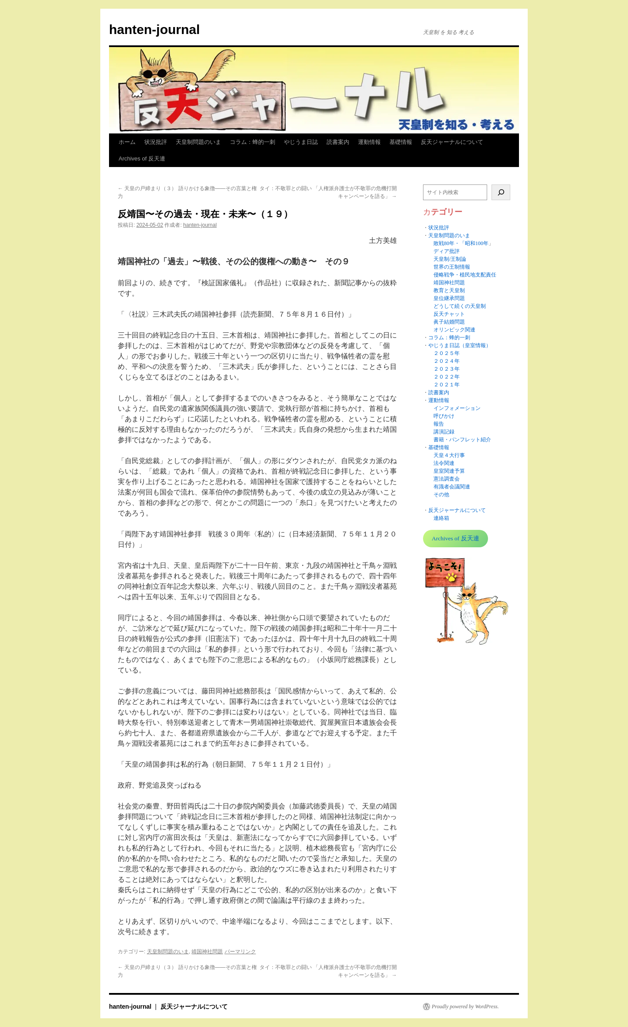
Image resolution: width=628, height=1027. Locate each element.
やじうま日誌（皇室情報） (459, 345)
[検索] (500, 192)
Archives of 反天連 (142, 158)
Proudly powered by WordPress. (465, 1006)
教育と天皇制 (449, 290)
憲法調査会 (446, 479)
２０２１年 (446, 385)
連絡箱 (441, 518)
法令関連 (443, 463)
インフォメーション (457, 408)
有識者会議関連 (451, 487)
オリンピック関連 (454, 330)
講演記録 (443, 432)
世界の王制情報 (451, 267)
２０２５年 (446, 353)
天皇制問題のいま (198, 142)
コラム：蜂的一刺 (252, 142)
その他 (441, 494)
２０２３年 (446, 369)
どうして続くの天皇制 (459, 306)
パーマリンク (240, 952)
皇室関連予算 (449, 471)
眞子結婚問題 (449, 322)
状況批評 (155, 142)
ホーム (127, 142)
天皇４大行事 (449, 455)
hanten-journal (154, 29)
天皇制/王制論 (449, 259)
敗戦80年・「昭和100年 (460, 243)
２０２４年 (446, 361)
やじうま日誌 (301, 142)
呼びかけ (443, 416)
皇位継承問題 (449, 298)
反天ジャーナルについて (452, 142)
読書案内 (338, 142)
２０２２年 (446, 377)
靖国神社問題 (207, 952)
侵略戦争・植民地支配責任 (464, 275)
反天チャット (449, 314)
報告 (438, 424)
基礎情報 (400, 142)
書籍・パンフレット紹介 (462, 440)
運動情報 (369, 142)
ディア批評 (446, 251)
